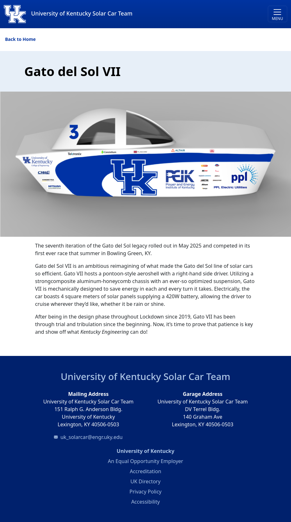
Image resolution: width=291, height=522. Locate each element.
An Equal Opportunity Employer (145, 461)
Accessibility (145, 501)
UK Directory (145, 481)
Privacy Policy (145, 491)
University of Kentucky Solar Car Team (145, 376)
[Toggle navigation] (277, 14)
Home (29, 39)
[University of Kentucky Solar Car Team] (110, 14)
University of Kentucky (171, 450)
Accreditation (145, 471)
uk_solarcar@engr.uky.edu (91, 437)
